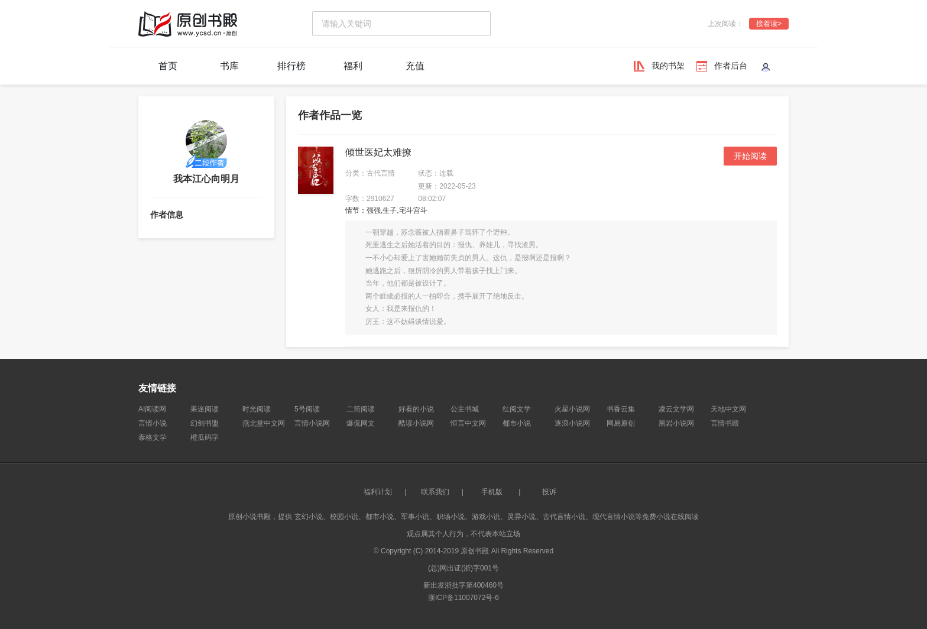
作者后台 (730, 65)
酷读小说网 (416, 423)
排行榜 (291, 66)
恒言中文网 (468, 423)
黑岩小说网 (676, 423)
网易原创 (621, 423)
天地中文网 (728, 409)
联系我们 (435, 492)
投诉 (549, 492)
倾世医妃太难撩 (378, 152)
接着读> (769, 24)
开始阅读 (750, 156)
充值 (415, 66)
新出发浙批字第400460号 (463, 585)
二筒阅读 (360, 409)
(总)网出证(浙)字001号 (463, 568)
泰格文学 (152, 437)
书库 (229, 66)
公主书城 (464, 409)
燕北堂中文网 (263, 423)
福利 (352, 66)
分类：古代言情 (370, 173)
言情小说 (152, 423)
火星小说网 (572, 409)
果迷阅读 (204, 409)
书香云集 (621, 409)
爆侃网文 (360, 423)
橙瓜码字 (204, 437)
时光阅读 (256, 409)
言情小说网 (312, 423)
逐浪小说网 (572, 423)
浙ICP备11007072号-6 (463, 598)
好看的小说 (416, 409)
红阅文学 (517, 409)
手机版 (492, 492)
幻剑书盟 (204, 423)
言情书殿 (725, 423)
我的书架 (668, 65)
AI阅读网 (152, 409)
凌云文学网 (676, 409)
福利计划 (378, 492)
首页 (167, 66)
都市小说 (517, 423)
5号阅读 (307, 409)
